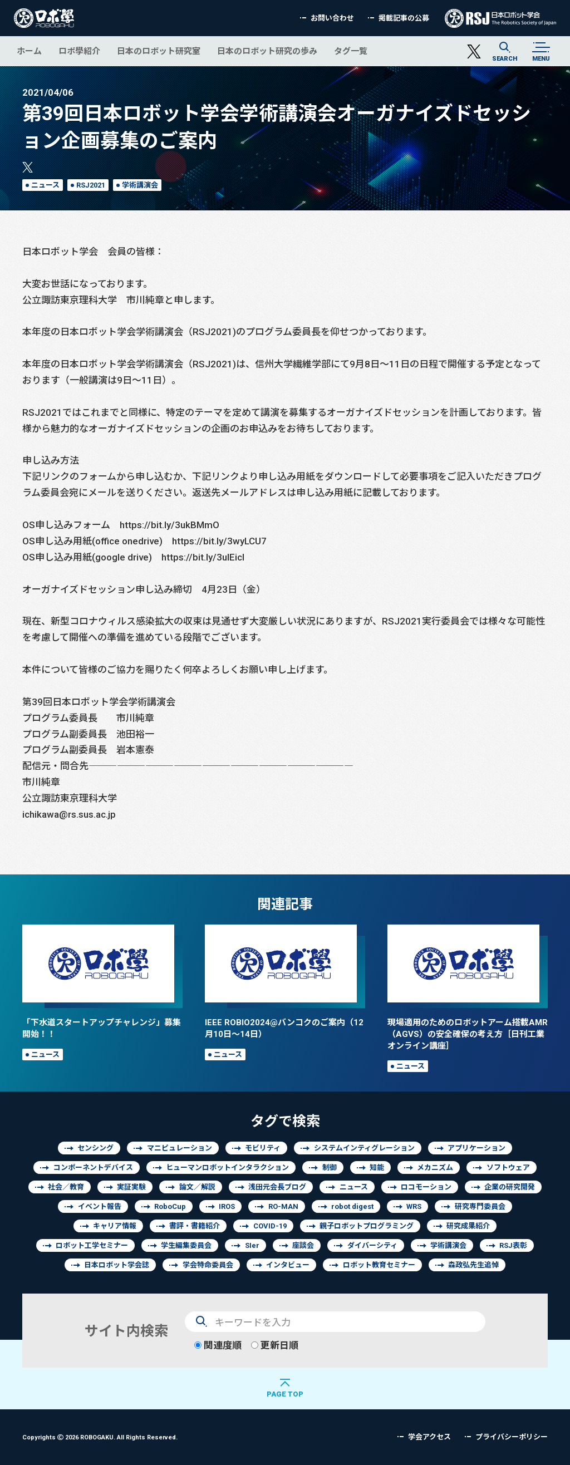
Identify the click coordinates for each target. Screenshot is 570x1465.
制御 (329, 1167)
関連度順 (218, 1345)
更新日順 (274, 1345)
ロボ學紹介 (79, 51)
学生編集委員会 (186, 1245)
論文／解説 (197, 1187)
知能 (377, 1167)
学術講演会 (140, 185)
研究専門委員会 (480, 1206)
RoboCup (170, 1206)
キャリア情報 (114, 1226)
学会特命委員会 (208, 1265)
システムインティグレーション (364, 1148)
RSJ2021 (90, 185)
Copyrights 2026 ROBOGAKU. (100, 1437)
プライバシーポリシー (511, 1437)
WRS (413, 1206)
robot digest (352, 1206)
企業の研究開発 (509, 1187)
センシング (95, 1148)
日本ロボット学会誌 (116, 1265)
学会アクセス (429, 1437)
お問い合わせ (332, 18)
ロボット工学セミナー (92, 1245)
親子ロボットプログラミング (367, 1226)
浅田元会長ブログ (277, 1187)
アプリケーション (476, 1148)
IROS (227, 1206)
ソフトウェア (508, 1167)
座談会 (303, 1245)
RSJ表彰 (513, 1245)
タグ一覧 (350, 51)
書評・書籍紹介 (194, 1226)
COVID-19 (270, 1226)
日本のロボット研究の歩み (267, 51)
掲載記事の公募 (404, 18)
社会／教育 (66, 1187)
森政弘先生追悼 (473, 1265)
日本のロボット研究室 (158, 51)
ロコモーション (426, 1187)
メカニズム (435, 1167)
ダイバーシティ (372, 1245)
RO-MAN (283, 1206)
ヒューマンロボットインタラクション (227, 1167)
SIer (252, 1245)
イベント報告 (99, 1206)
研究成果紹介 (468, 1226)
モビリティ (263, 1148)
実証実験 (131, 1187)
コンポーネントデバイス (93, 1167)
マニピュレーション (179, 1148)
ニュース (45, 185)
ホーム (29, 51)
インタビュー (287, 1265)
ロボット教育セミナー (379, 1265)
